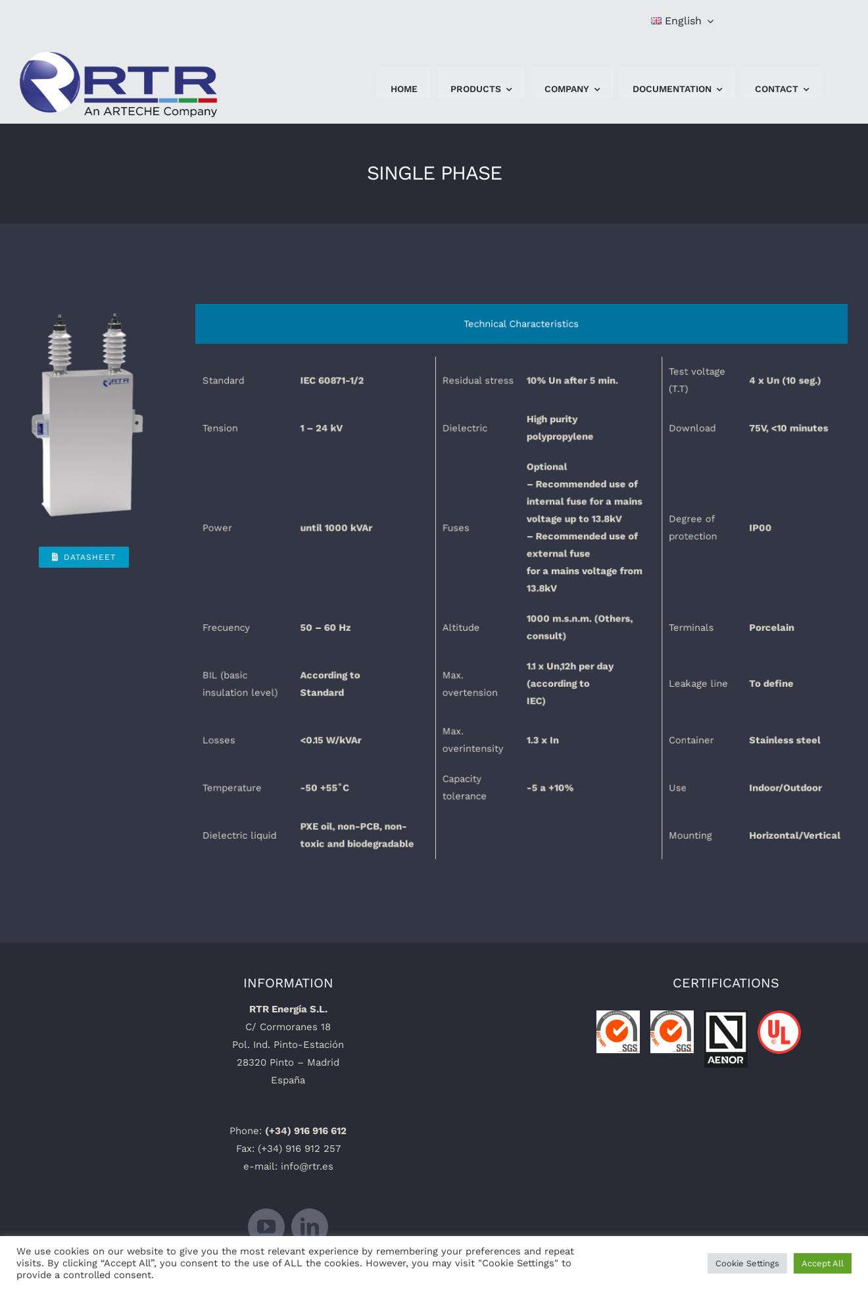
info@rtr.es (307, 1166)
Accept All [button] (823, 1263)
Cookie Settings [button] (747, 1263)
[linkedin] (309, 1226)
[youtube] (266, 1226)
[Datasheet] (84, 557)
